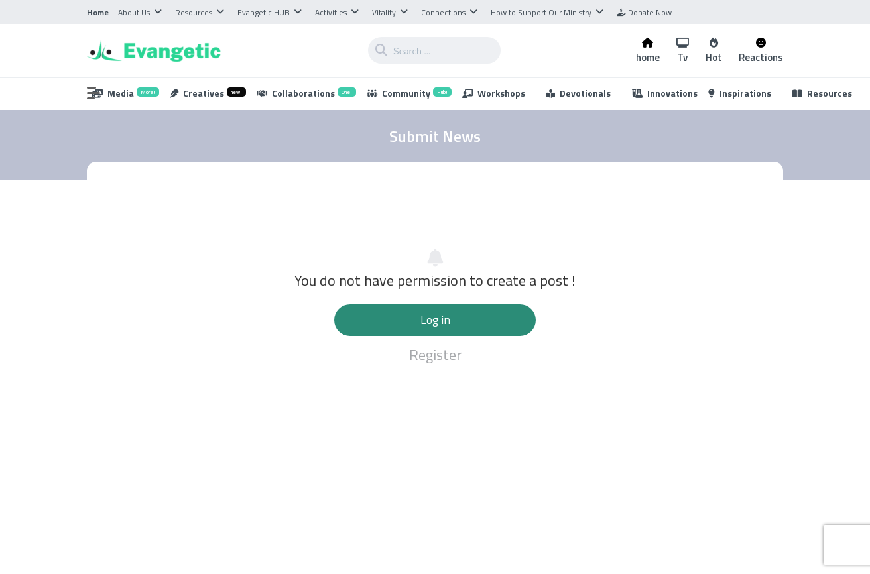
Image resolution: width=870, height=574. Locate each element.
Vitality (384, 12)
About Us (134, 12)
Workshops (493, 93)
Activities (331, 12)
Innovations (665, 93)
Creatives (208, 93)
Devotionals (578, 93)
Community (409, 93)
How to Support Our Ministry (541, 12)
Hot (714, 51)
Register (435, 354)
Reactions (761, 51)
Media (125, 93)
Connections (443, 12)
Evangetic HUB (263, 12)
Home (98, 12)
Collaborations (306, 93)
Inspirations (739, 93)
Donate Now (644, 12)
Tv (682, 51)
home (648, 51)
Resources (193, 12)
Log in (435, 320)
